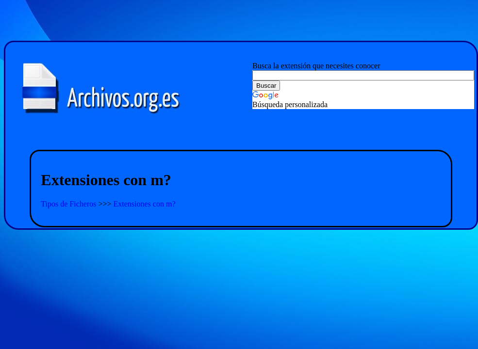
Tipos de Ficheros (69, 204)
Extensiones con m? (145, 204)
